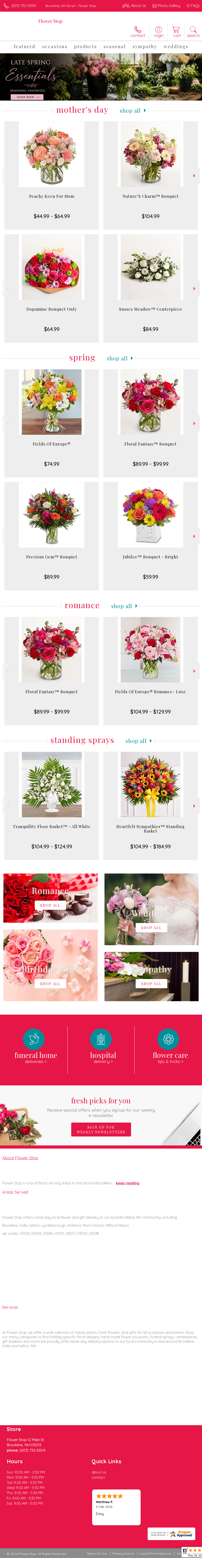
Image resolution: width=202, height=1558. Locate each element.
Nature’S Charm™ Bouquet (151, 196)
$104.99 (151, 216)
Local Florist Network (155, 1554)
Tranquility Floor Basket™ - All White (52, 826)
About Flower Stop (20, 1157)
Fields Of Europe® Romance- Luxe (150, 691)
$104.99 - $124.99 (51, 846)
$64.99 (52, 329)
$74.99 (51, 464)
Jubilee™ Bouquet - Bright (150, 557)
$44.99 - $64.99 (52, 216)
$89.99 (51, 576)
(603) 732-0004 (23, 5)
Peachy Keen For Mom (51, 196)
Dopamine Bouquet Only (52, 309)
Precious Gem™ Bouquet (51, 557)
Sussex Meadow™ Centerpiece (150, 309)
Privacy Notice (123, 1554)
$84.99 (150, 329)
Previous (7, 175)
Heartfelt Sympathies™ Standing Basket (150, 829)
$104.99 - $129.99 (150, 711)
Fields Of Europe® (52, 444)
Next (195, 175)
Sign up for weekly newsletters (101, 1129)
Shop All (130, 110)
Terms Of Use (97, 1554)
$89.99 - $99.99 (151, 464)
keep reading (127, 1183)
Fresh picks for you (101, 1106)
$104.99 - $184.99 (150, 846)
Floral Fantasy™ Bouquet (150, 444)
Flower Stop (50, 21)
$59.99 (150, 576)
